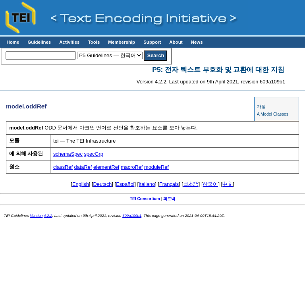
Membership (121, 42)
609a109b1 (131, 215)
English (80, 184)
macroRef (132, 167)
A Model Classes (272, 114)
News (197, 42)
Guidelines (39, 42)
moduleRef (156, 167)
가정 (261, 106)
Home (12, 42)
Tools (94, 42)
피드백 (169, 199)
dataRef (83, 167)
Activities (69, 42)
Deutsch (102, 184)
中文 (227, 184)
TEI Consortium (145, 199)
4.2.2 (48, 215)
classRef (63, 167)
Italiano (147, 184)
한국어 (210, 184)
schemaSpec (68, 154)
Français (169, 184)
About (175, 42)
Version (36, 215)
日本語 (191, 184)
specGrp (93, 154)
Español (125, 184)
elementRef (106, 167)
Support (152, 42)
